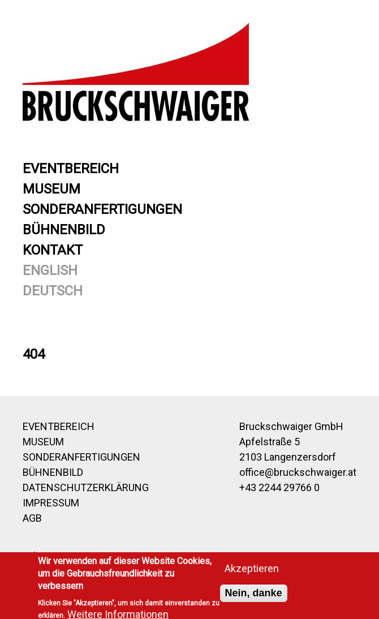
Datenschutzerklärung (86, 487)
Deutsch (53, 291)
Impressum (51, 503)
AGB (32, 518)
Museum (51, 189)
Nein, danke (253, 595)
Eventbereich (71, 169)
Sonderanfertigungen (102, 209)
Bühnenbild (64, 230)
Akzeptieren (252, 571)
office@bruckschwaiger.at (297, 472)
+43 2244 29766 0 (279, 487)
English (50, 270)
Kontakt (53, 250)
